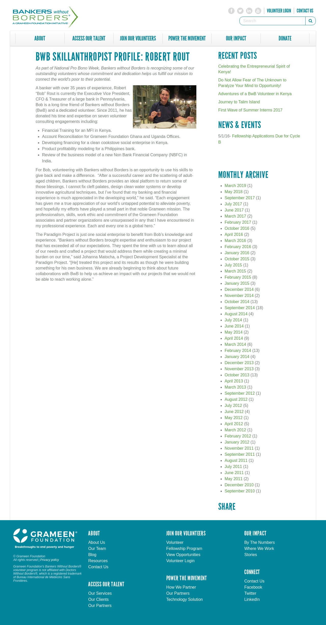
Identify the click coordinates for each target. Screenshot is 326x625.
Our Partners (100, 605)
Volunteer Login (279, 11)
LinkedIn (252, 599)
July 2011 (233, 466)
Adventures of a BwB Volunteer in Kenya (255, 94)
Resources (97, 561)
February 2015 (238, 277)
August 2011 (236, 460)
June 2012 (234, 411)
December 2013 (239, 363)
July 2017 (233, 204)
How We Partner (181, 587)
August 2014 (236, 314)
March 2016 (235, 240)
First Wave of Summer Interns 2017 (250, 110)
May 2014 (233, 332)
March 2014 (235, 344)
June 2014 (234, 326)
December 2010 (239, 485)
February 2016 (238, 247)
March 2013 (235, 387)
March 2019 (235, 185)
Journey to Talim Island (239, 102)
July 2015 (233, 265)
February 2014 (238, 350)
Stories (250, 554)
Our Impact (236, 38)
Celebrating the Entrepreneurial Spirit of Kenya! (254, 69)
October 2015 (237, 259)
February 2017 (238, 222)
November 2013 (239, 369)
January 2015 (237, 283)
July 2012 (233, 405)
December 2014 (239, 289)
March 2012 (235, 430)
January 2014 (237, 356)
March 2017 (235, 216)
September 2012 (240, 393)
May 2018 (233, 192)
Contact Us (305, 11)
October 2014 (237, 302)
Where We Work (259, 548)
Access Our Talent (88, 38)
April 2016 (234, 234)
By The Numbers (259, 542)
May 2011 (233, 479)
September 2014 (240, 308)
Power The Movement (187, 38)
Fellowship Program (184, 548)
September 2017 (240, 198)
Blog (92, 554)
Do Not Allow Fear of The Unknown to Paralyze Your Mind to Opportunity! (252, 83)
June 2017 (234, 210)
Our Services (100, 593)
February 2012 (238, 436)
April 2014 (234, 338)
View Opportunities (183, 554)
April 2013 (234, 381)
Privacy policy (49, 560)
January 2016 (237, 253)
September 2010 (240, 491)
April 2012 (234, 424)
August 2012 (236, 399)
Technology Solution (184, 599)
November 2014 (239, 295)
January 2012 (237, 442)
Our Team (97, 548)
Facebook (253, 587)
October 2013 (237, 375)
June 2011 (234, 473)
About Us (96, 542)
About (39, 38)
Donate (285, 38)
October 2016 (237, 228)
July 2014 (233, 320)
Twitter (250, 593)
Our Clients (98, 599)
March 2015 (235, 271)
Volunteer (175, 542)
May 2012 (233, 418)
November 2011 (239, 448)
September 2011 (240, 454)
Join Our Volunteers (138, 38)
